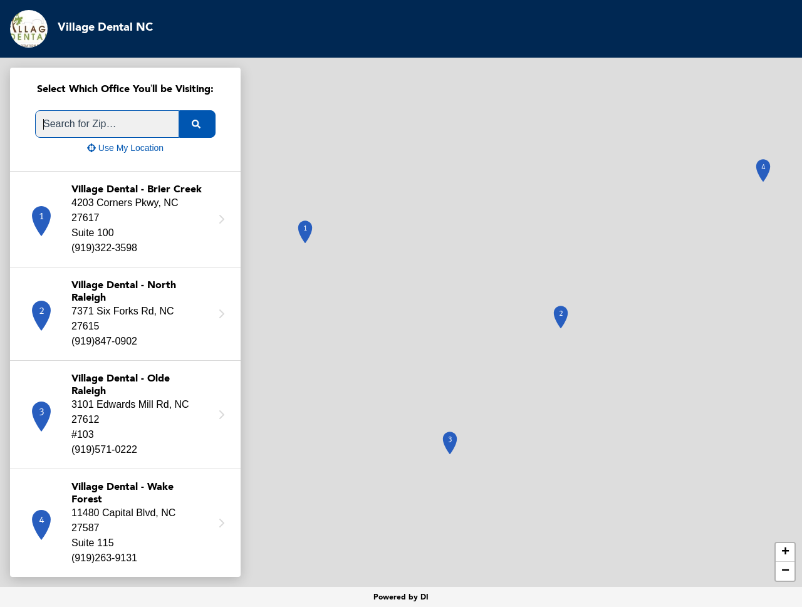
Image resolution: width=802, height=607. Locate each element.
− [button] (785, 571)
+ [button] (785, 552)
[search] (197, 124)
